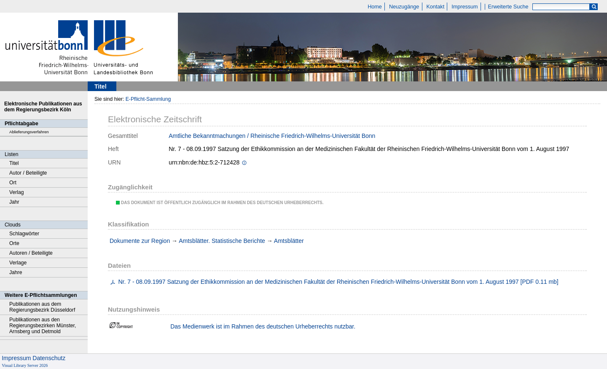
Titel (14, 163)
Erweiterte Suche (508, 7)
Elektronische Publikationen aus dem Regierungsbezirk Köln (43, 107)
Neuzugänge (404, 7)
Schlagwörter (24, 234)
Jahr (14, 202)
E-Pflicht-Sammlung (148, 99)
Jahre (15, 272)
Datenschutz (48, 358)
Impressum (464, 7)
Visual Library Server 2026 (25, 365)
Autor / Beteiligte (28, 173)
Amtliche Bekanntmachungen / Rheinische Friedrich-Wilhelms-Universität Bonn (272, 135)
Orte (14, 243)
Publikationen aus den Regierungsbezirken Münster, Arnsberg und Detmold (42, 325)
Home (375, 7)
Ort (12, 183)
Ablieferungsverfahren (29, 131)
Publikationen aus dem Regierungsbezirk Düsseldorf (42, 307)
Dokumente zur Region (140, 240)
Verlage (18, 263)
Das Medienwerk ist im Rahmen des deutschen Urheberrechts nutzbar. (262, 326)
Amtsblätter (289, 240)
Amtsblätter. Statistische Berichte (222, 240)
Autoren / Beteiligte (31, 253)
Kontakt (435, 7)
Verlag (16, 192)
